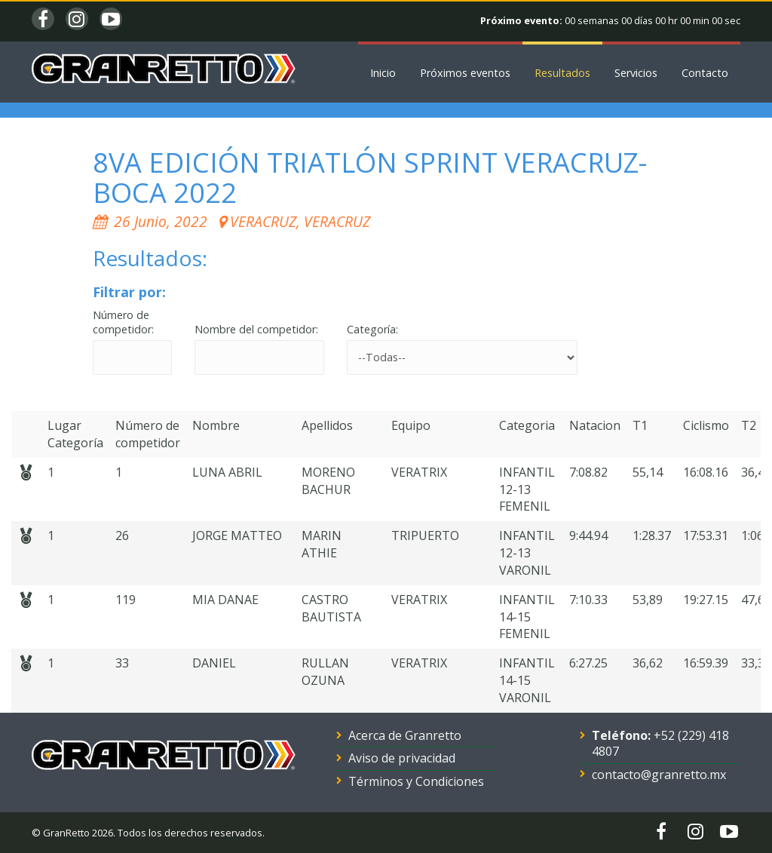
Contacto (705, 73)
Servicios (635, 73)
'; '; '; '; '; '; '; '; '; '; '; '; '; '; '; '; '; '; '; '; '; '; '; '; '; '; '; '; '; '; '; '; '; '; (462, 357)
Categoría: (372, 329)
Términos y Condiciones (416, 781)
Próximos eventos (465, 73)
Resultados (562, 73)
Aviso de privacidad (401, 758)
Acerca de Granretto (404, 735)
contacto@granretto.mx (659, 774)
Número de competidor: (123, 322)
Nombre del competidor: (256, 329)
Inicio (383, 73)
